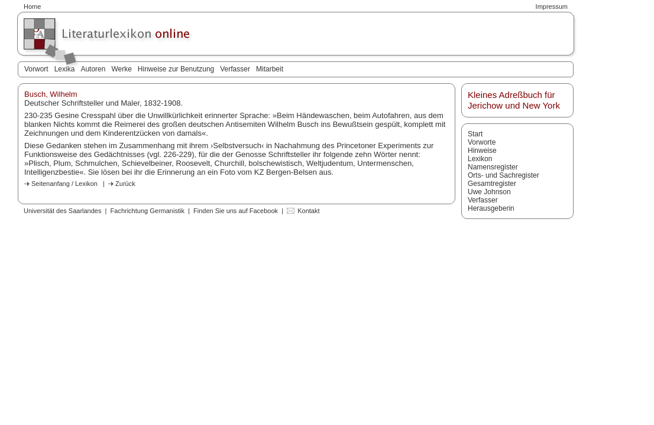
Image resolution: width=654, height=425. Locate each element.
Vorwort (36, 69)
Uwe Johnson (489, 192)
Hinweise (482, 150)
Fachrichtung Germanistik (147, 210)
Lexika (64, 69)
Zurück (125, 183)
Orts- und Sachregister (503, 175)
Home (32, 6)
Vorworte (482, 142)
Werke (121, 69)
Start (475, 134)
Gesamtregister (492, 183)
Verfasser (235, 69)
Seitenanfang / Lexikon (64, 183)
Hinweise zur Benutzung (176, 69)
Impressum (552, 6)
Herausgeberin (491, 208)
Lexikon (480, 159)
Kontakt (308, 210)
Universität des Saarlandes (62, 210)
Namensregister (493, 167)
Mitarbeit (269, 69)
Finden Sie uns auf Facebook (235, 210)
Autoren (92, 69)
